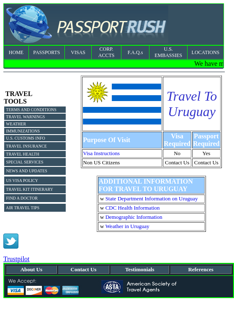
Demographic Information (133, 217)
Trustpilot (16, 258)
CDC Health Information (132, 208)
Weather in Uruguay (127, 226)
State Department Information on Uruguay (151, 198)
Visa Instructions (101, 153)
